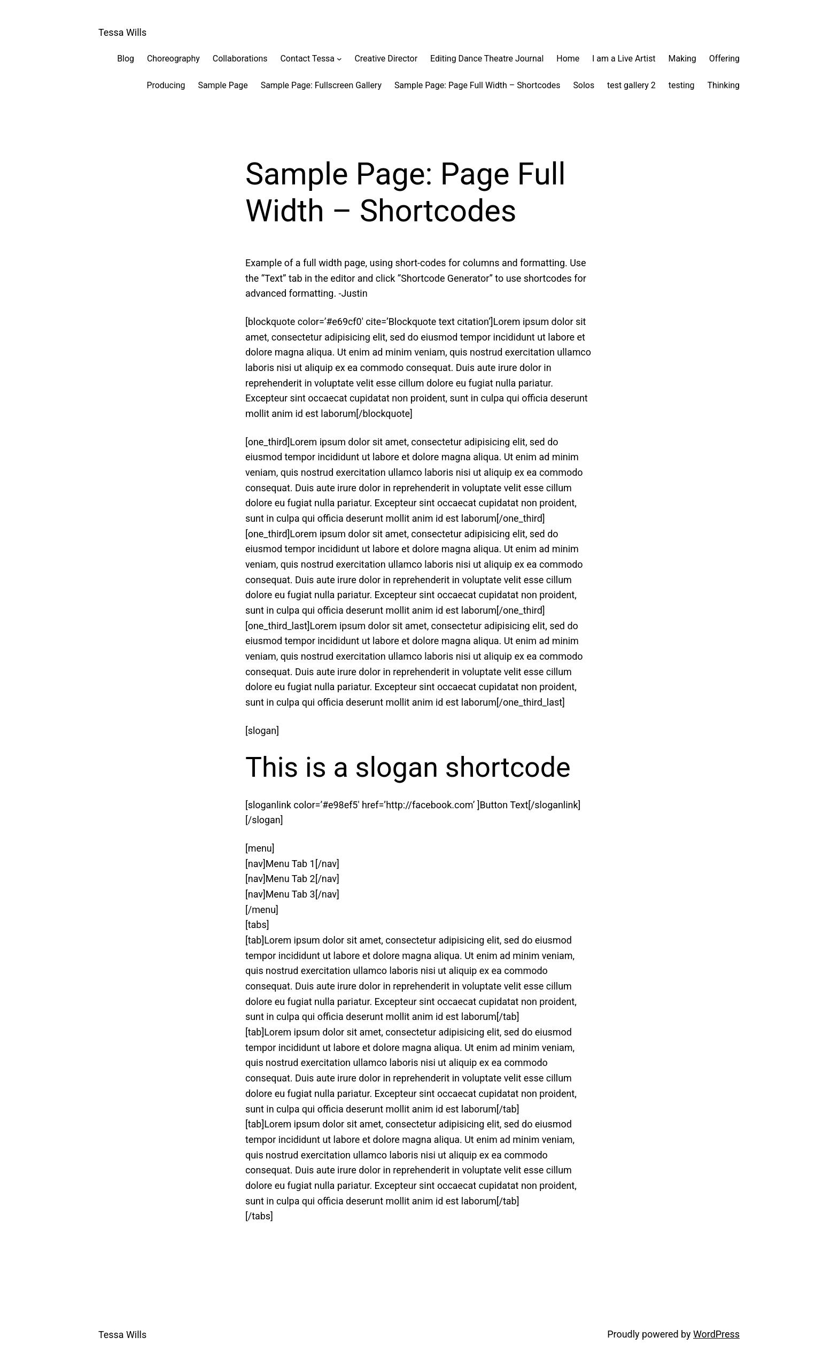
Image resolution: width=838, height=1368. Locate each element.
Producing (166, 85)
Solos (583, 85)
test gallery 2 (631, 85)
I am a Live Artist (623, 58)
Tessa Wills (122, 32)
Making (682, 58)
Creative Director (386, 58)
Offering (724, 58)
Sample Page (223, 85)
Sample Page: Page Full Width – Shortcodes (477, 85)
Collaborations (240, 58)
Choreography (173, 58)
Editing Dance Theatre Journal (487, 58)
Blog (125, 58)
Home (567, 58)
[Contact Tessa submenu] (339, 58)
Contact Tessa (308, 58)
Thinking (723, 85)
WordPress (716, 1334)
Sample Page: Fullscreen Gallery (321, 85)
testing (682, 85)
